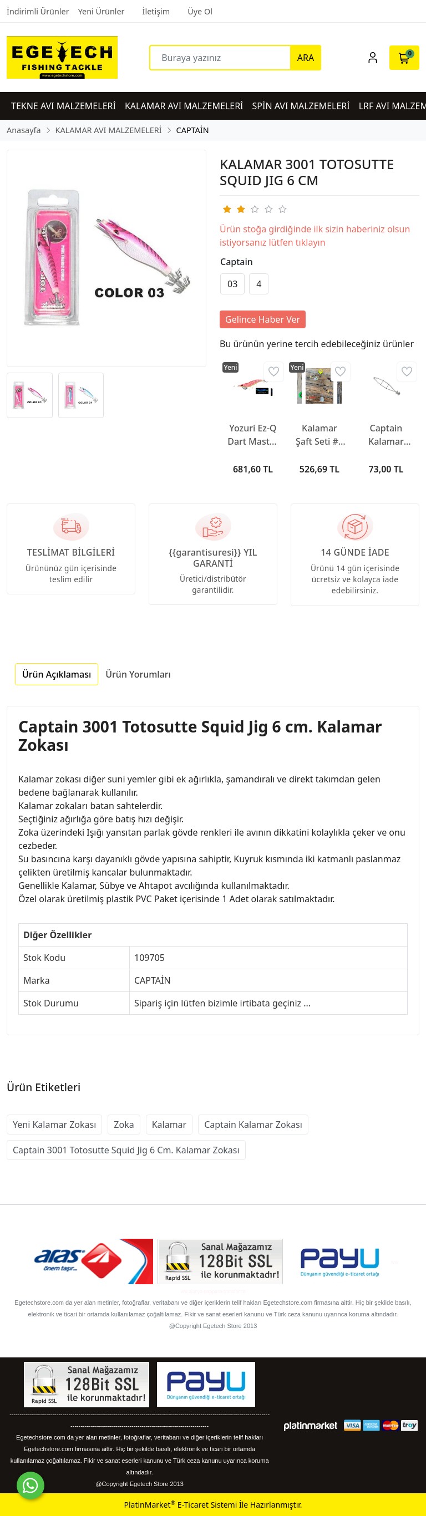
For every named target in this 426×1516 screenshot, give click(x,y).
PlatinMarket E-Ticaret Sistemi (180, 1504)
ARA (305, 58)
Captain (236, 262)
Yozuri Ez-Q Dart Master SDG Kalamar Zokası (252, 435)
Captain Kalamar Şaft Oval (386, 435)
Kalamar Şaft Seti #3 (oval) (319, 435)
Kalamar (169, 1124)
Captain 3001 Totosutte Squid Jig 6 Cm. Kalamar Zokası (126, 1150)
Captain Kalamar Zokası (253, 1124)
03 (232, 284)
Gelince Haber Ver (262, 319)
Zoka (124, 1124)
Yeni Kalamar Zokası (54, 1124)
